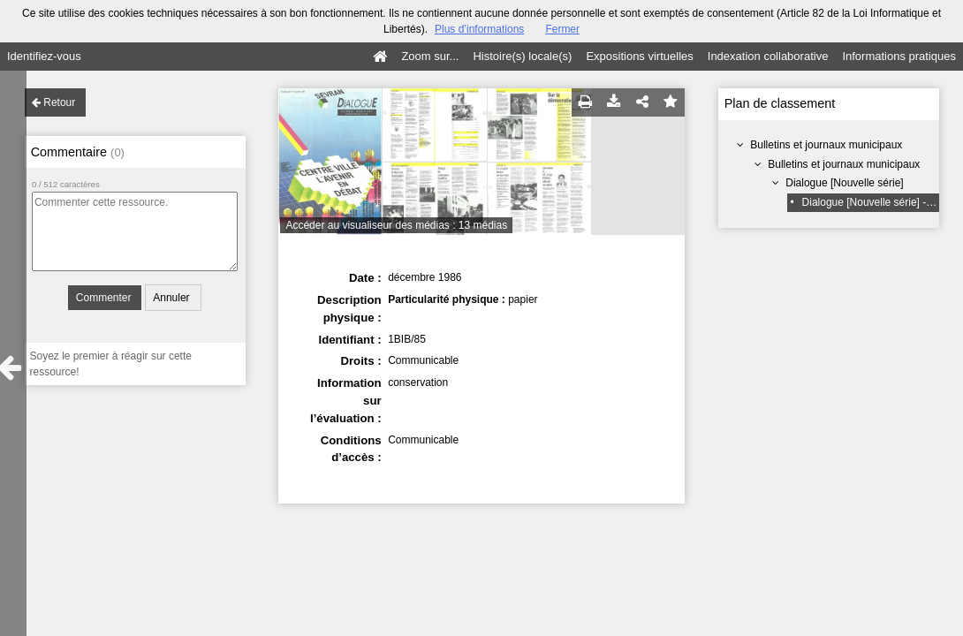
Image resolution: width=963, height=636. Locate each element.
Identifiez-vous (44, 56)
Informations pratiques (899, 56)
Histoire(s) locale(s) (522, 56)
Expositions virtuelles (639, 56)
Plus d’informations (479, 29)
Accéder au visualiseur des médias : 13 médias (396, 225)
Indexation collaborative (768, 56)
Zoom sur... (430, 56)
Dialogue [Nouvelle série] (844, 183)
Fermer (562, 29)
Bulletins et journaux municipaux (826, 145)
